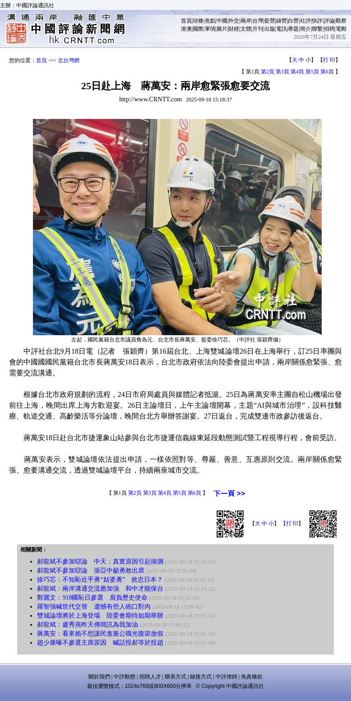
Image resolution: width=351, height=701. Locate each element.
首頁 (186, 21)
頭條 (198, 21)
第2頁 (267, 71)
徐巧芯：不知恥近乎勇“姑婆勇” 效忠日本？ (99, 579)
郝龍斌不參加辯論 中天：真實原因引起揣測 (100, 561)
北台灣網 (68, 60)
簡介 (305, 29)
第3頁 (282, 71)
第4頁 (297, 71)
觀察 (341, 21)
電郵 (341, 29)
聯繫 (317, 29)
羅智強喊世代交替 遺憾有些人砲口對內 (94, 606)
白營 (293, 21)
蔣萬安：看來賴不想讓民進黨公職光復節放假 (100, 633)
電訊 (281, 29)
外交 (233, 21)
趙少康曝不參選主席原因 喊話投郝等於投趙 (100, 642)
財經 (233, 29)
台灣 (257, 21)
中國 (222, 21)
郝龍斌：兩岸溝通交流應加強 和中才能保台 (100, 588)
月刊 (257, 29)
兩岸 (245, 21)
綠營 (281, 21)
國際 (198, 29)
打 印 (329, 60)
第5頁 (312, 71)
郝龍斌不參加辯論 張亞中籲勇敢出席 (90, 570)
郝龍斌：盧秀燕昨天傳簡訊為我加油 (87, 624)
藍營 (269, 21)
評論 (329, 21)
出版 (269, 29)
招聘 (329, 29)
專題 (293, 29)
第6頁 (327, 71)
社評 (305, 21)
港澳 (186, 29)
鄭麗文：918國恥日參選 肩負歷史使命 (92, 597)
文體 (245, 29)
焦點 (210, 21)
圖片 (222, 29)
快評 (317, 21)
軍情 (210, 29)
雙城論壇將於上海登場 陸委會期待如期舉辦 (100, 615)
